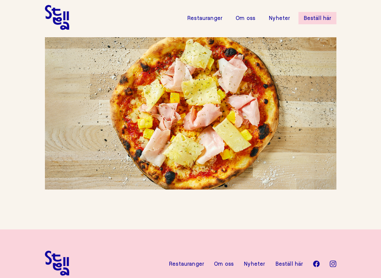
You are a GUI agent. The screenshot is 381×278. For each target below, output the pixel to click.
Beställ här (317, 18)
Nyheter (279, 18)
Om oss (245, 18)
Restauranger (204, 18)
